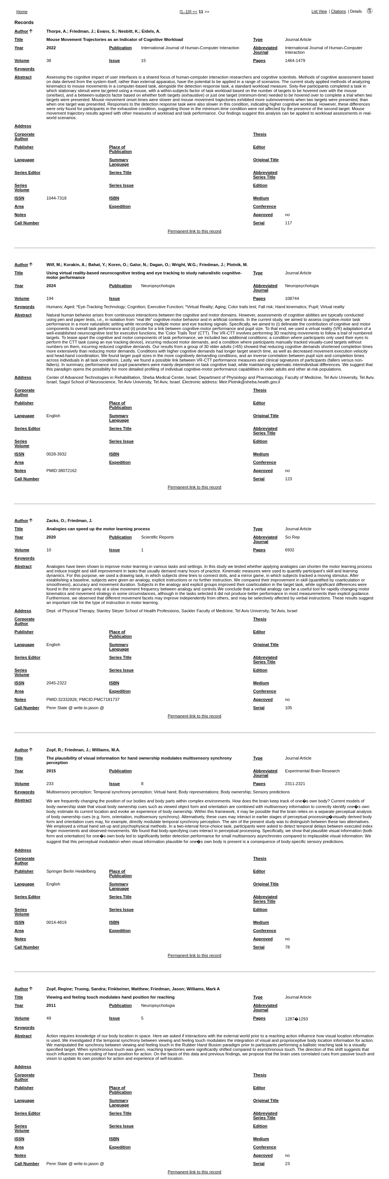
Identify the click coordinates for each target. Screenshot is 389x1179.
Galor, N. (138, 264)
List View (319, 11)
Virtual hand (165, 792)
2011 (51, 1005)
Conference (264, 206)
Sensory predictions (271, 792)
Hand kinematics (290, 306)
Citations (338, 11)
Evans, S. (106, 31)
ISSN (19, 198)
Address (22, 126)
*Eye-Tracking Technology (100, 306)
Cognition (136, 306)
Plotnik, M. (237, 264)
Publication (120, 47)
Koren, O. (117, 264)
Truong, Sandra (89, 989)
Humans (54, 306)
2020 (51, 537)
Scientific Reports (157, 537)
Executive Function (165, 306)
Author (21, 31)
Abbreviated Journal (265, 49)
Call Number (26, 223)
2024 (51, 285)
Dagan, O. (159, 264)
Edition (260, 185)
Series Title (120, 172)
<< (194, 11)
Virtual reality (332, 306)
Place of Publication (120, 149)
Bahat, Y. (97, 264)
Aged (69, 306)
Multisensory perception (68, 792)
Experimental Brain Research (312, 771)
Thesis (259, 134)
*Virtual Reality (199, 306)
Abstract (22, 77)
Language (24, 159)
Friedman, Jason (167, 989)
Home (21, 11)
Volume (21, 60)
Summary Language (119, 161)
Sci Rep (292, 537)
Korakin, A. (75, 264)
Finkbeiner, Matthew (128, 989)
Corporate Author (24, 136)
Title (18, 39)
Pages (259, 60)
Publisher (23, 147)
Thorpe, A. (56, 31)
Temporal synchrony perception (122, 792)
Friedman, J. (82, 31)
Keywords (24, 69)
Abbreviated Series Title (265, 174)
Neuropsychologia (158, 285)
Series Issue (121, 185)
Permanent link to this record (194, 231)
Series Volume (21, 187)
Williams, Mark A (202, 989)
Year (18, 47)
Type (257, 39)
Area (19, 206)
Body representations (198, 792)
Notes (20, 214)
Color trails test (242, 306)
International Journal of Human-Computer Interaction (190, 47)
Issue (114, 60)
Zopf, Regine (59, 989)
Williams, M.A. (106, 750)
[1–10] (186, 11)
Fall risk (265, 306)
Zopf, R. (54, 750)
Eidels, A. (151, 31)
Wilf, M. (53, 264)
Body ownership (236, 792)
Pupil (313, 306)
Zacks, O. (55, 520)
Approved (262, 214)
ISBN (114, 198)
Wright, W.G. (184, 264)
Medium (261, 198)
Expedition (119, 206)
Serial (258, 223)
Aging (220, 306)
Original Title (266, 159)
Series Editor (27, 172)
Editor (259, 147)
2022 (51, 47)
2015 (51, 771)
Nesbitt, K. (128, 31)
